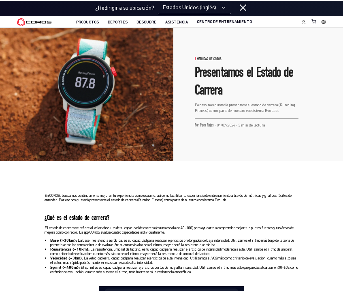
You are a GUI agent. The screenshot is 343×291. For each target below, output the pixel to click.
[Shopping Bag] (314, 21)
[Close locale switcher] (243, 8)
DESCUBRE (146, 22)
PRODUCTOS (87, 22)
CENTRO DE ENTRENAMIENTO (224, 22)
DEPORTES (118, 22)
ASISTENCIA (176, 22)
